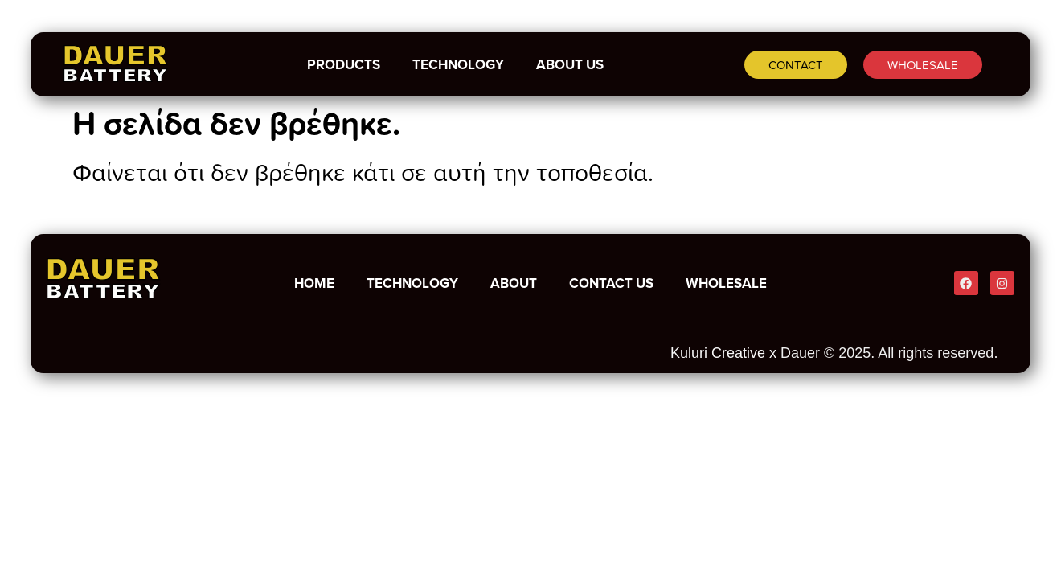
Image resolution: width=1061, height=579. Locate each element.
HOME (314, 283)
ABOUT (513, 283)
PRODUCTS (343, 64)
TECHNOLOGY (458, 64)
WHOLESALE (726, 283)
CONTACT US (611, 283)
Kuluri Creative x (723, 353)
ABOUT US (570, 64)
